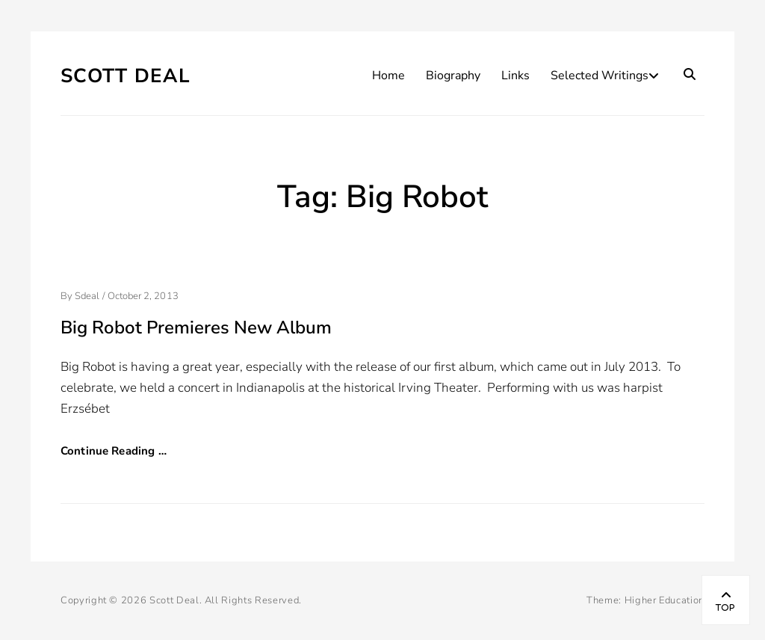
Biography (453, 75)
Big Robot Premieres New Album (196, 327)
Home (388, 75)
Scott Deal (126, 76)
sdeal (87, 296)
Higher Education (664, 600)
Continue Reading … (114, 450)
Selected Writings (599, 75)
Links (515, 75)
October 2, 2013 (143, 296)
